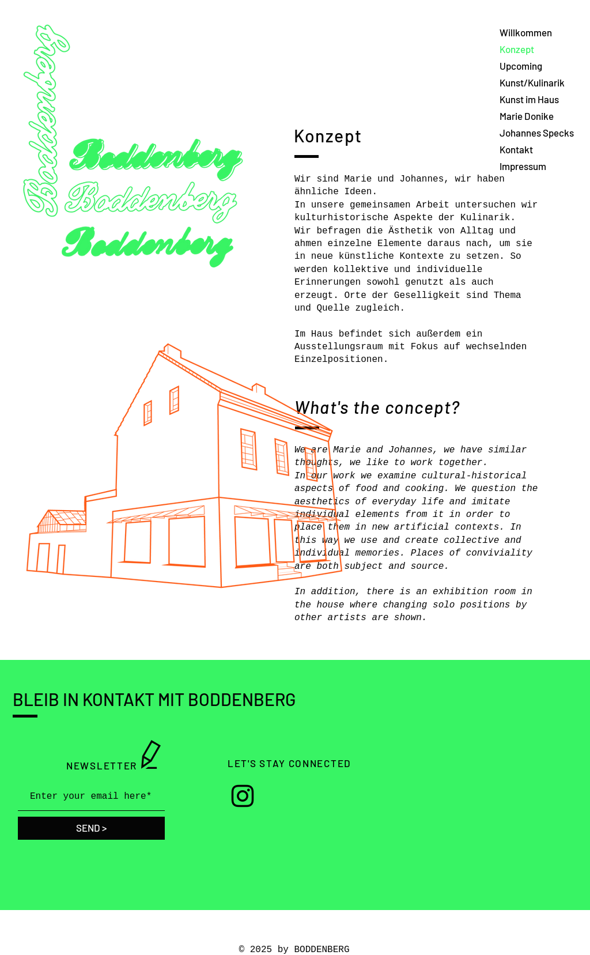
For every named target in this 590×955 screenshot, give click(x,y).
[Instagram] (243, 796)
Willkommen (526, 32)
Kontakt (516, 149)
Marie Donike (527, 116)
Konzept (517, 49)
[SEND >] (91, 828)
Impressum (523, 166)
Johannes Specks (537, 132)
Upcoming (521, 65)
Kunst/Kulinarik (532, 82)
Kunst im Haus (529, 99)
